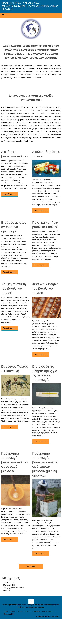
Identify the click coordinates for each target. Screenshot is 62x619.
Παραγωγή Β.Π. (9, 614)
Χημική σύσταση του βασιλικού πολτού (13, 288)
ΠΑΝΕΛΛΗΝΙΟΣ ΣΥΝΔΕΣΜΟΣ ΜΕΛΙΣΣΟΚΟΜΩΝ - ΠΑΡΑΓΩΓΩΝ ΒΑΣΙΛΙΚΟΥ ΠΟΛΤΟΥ (30, 6)
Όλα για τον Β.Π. (9, 585)
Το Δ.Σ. (20, 611)
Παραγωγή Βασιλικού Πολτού (13, 588)
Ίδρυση (12, 611)
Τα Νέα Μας (7, 590)
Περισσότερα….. (10, 194)
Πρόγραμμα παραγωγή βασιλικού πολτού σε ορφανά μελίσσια (14, 462)
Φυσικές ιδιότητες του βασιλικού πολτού (45, 288)
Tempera (47, 616)
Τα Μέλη (27, 611)
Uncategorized (8, 582)
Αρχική (6, 611)
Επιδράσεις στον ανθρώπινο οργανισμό (13, 227)
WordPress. (56, 616)
